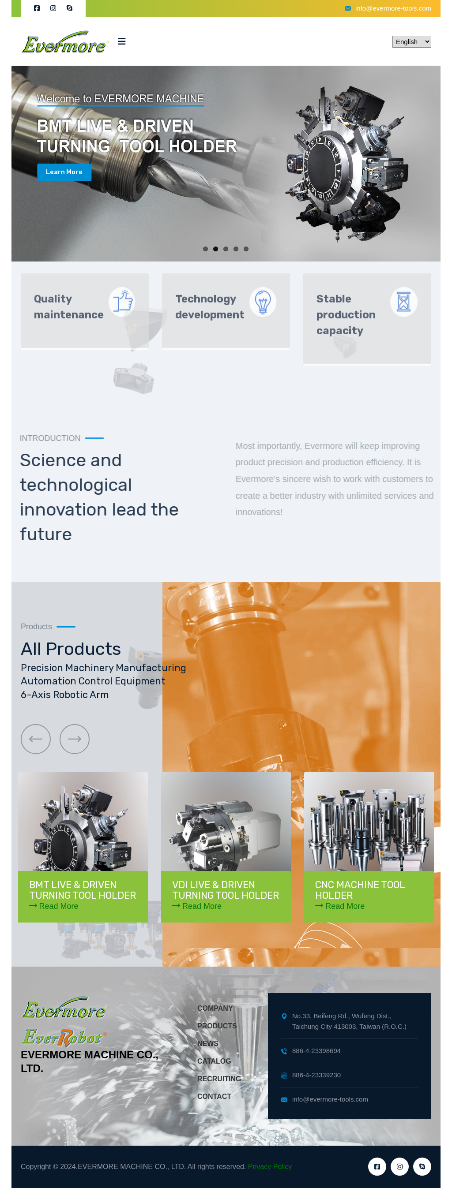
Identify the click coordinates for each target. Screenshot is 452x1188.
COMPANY (215, 1008)
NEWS (207, 1043)
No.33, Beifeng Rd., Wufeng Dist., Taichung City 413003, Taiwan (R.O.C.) (344, 1021)
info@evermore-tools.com (388, 8)
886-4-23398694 (311, 1050)
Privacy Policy (270, 1166)
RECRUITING (219, 1079)
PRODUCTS (217, 1026)
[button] (36, 739)
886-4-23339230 (311, 1075)
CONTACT (214, 1096)
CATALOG (214, 1061)
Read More (54, 906)
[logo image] (65, 41)
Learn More (64, 172)
